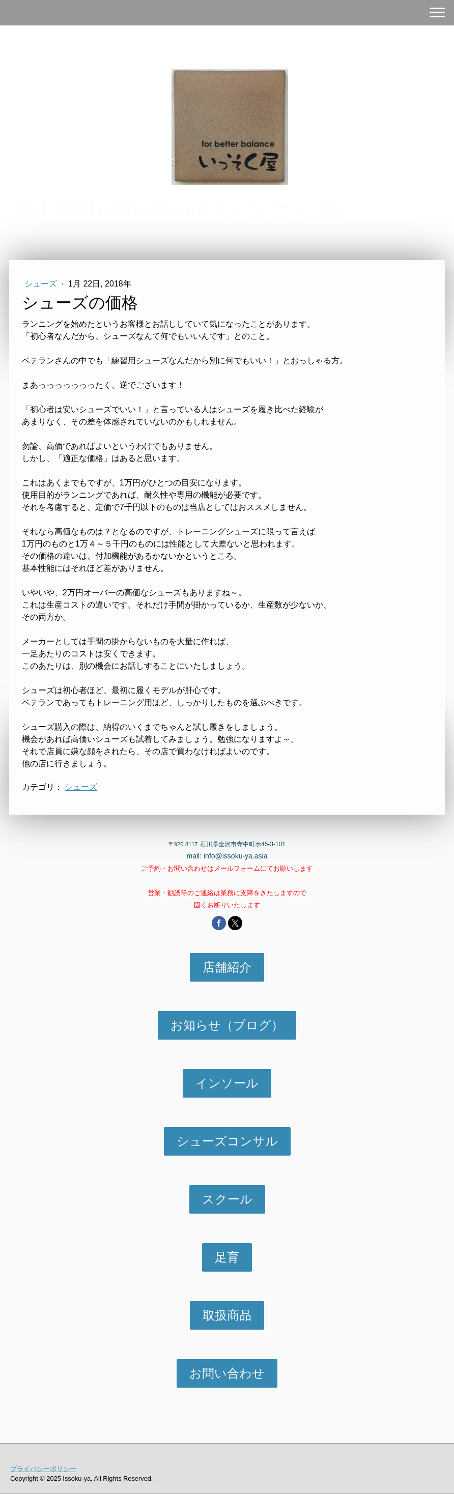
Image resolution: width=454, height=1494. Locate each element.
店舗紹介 (227, 967)
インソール (227, 1083)
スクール (227, 1199)
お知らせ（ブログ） (227, 1025)
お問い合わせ (227, 1373)
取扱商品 (227, 1315)
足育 (227, 1257)
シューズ (41, 283)
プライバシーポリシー (43, 1469)
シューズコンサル (227, 1141)
